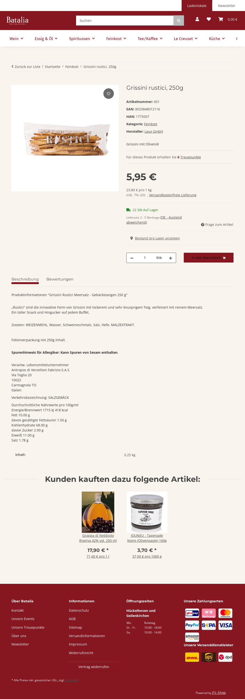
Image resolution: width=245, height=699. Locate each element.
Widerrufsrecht (81, 653)
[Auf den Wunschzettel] (108, 93)
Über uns (18, 635)
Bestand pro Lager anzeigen (155, 238)
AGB (72, 618)
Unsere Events (22, 618)
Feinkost (150, 124)
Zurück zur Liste (27, 66)
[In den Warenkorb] (15, 81)
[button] (197, 19)
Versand (71, 680)
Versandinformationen (87, 635)
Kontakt (17, 610)
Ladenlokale (196, 5)
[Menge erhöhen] (170, 258)
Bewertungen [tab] (59, 279)
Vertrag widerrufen (93, 666)
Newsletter (226, 5)
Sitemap (75, 627)
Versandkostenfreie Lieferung (172, 195)
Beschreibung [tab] (25, 279)
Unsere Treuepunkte (28, 627)
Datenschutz (79, 610)
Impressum (78, 644)
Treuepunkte (190, 157)
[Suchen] (125, 20)
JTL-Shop (219, 692)
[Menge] (145, 258)
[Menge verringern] (132, 258)
